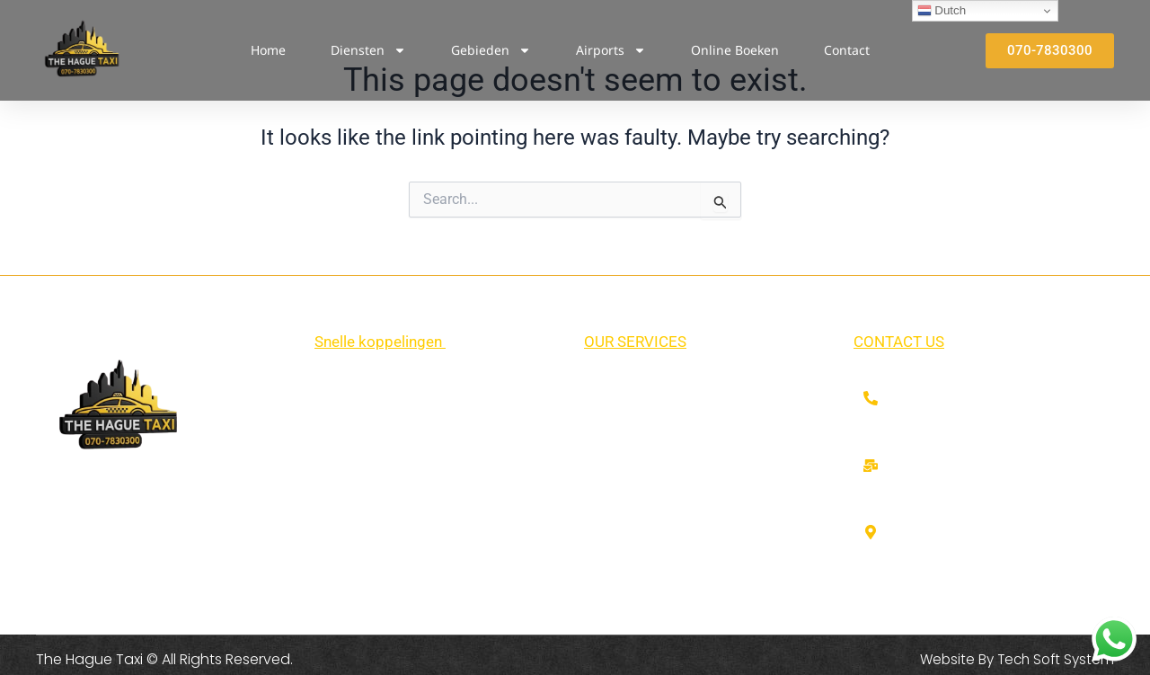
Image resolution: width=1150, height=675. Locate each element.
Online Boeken (735, 49)
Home (268, 49)
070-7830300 (939, 400)
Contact (847, 49)
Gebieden (491, 50)
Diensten (368, 50)
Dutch (942, 11)
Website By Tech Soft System (1013, 659)
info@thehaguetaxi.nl (964, 467)
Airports (611, 50)
